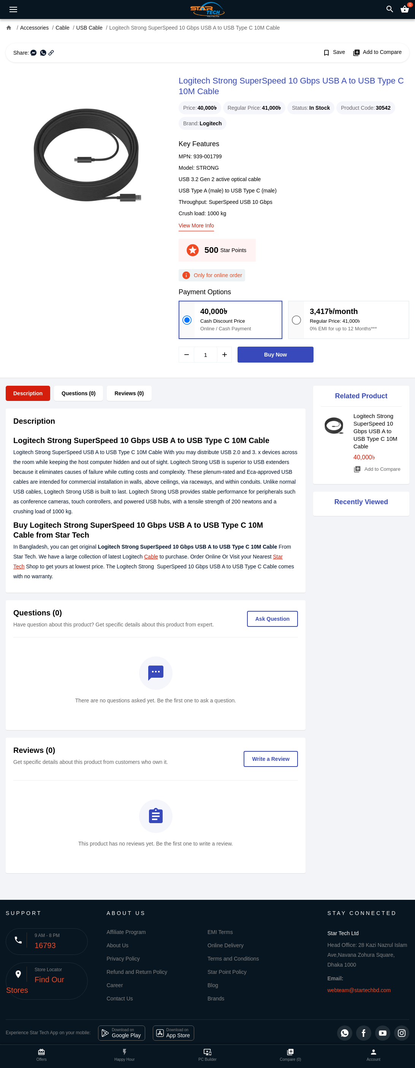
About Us (118, 945)
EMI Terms (220, 932)
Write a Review (271, 759)
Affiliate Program (126, 932)
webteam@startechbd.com (359, 990)
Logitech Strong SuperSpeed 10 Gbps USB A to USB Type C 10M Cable (375, 431)
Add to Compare (377, 53)
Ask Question (272, 619)
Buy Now (275, 355)
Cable (151, 557)
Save (334, 53)
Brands (216, 998)
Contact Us (120, 998)
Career (115, 985)
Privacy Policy (123, 959)
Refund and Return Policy (137, 972)
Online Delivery (226, 945)
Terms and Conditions (233, 959)
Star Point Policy (227, 972)
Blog (213, 985)
